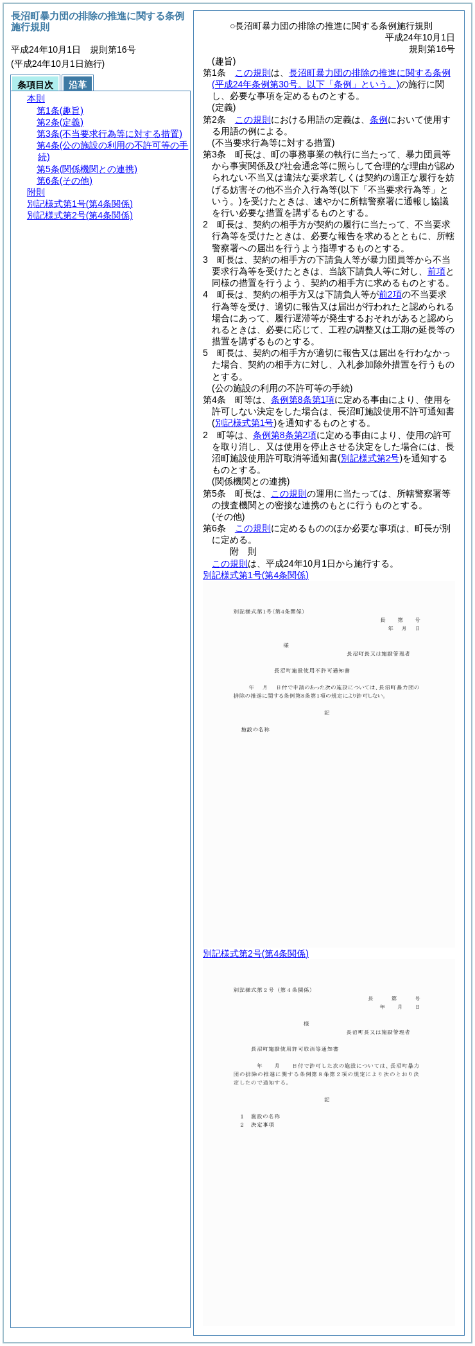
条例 (379, 119)
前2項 (390, 294)
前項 (436, 271)
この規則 (253, 72)
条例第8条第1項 (303, 399)
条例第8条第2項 (285, 435)
